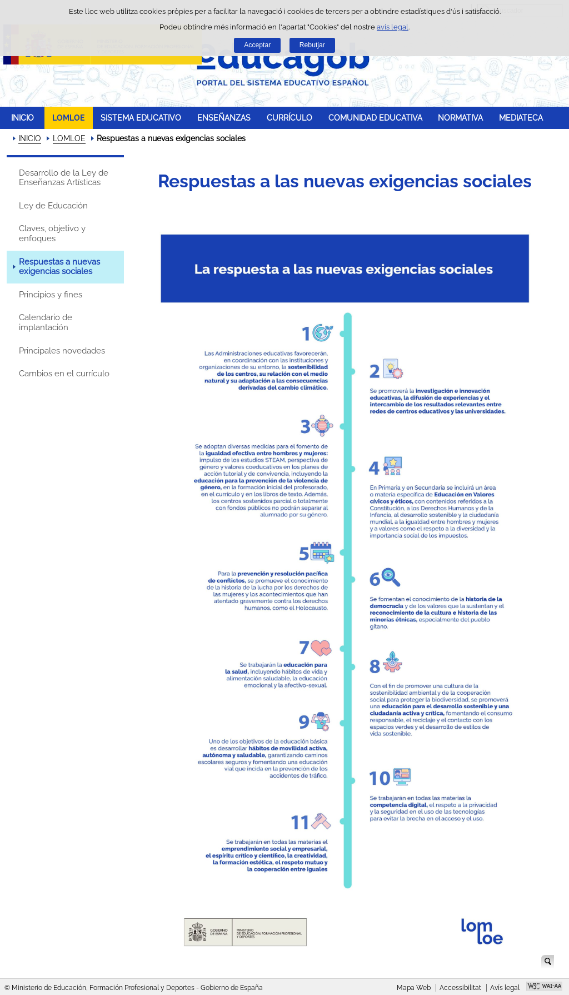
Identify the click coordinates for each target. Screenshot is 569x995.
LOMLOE (68, 117)
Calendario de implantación (45, 322)
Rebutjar (312, 45)
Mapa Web (414, 988)
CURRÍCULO (289, 117)
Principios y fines (50, 295)
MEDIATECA (521, 117)
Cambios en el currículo (64, 374)
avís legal (392, 27)
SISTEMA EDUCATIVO (141, 117)
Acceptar (257, 45)
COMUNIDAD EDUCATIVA (375, 117)
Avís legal (505, 988)
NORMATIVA (460, 117)
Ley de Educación (53, 206)
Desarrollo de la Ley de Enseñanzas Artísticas (63, 178)
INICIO (22, 117)
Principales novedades (62, 351)
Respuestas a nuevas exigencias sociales (59, 267)
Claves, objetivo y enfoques (52, 233)
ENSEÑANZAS (224, 117)
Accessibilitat (460, 988)
